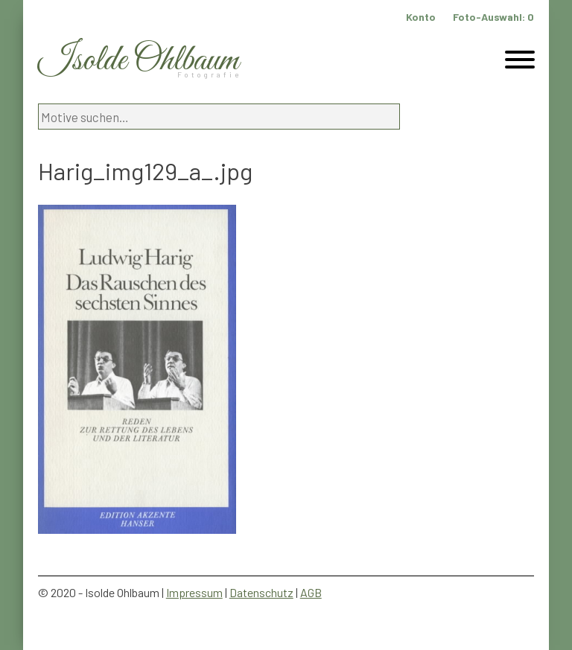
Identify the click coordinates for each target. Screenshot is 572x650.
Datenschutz (261, 592)
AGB (311, 592)
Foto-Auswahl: (493, 16)
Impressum (194, 592)
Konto (421, 16)
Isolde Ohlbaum (138, 60)
